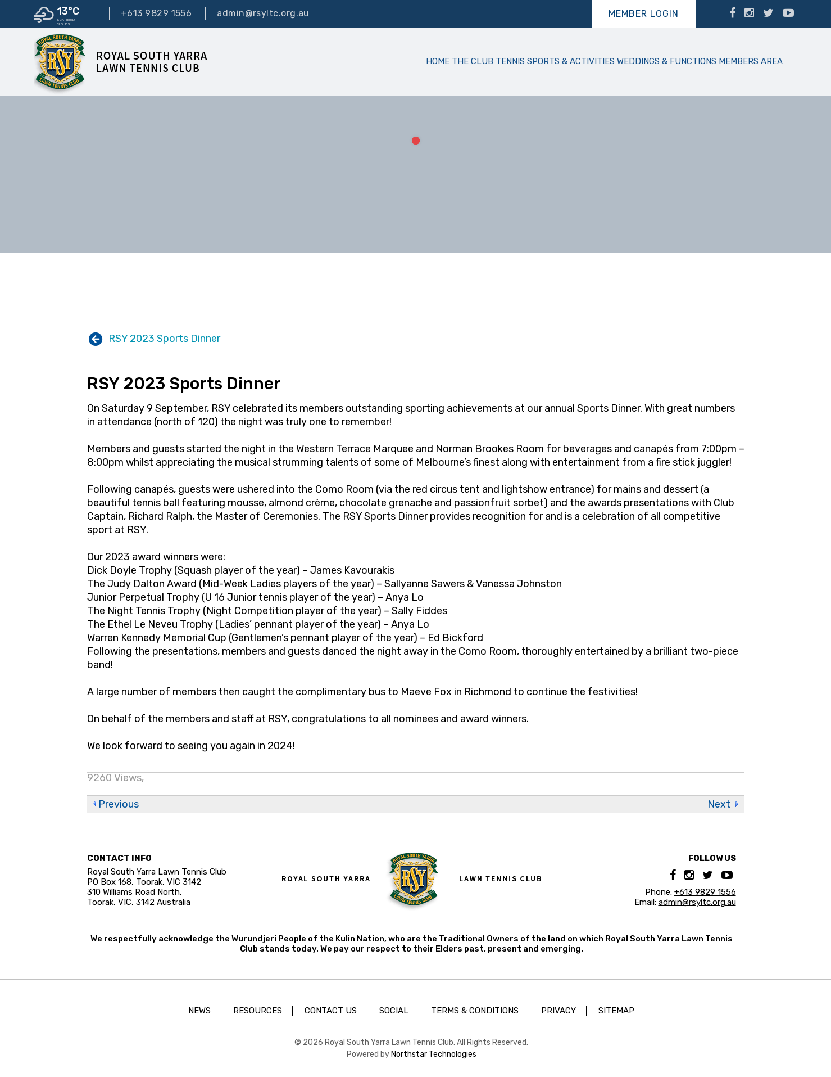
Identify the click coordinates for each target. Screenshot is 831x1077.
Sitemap (616, 1011)
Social (393, 1011)
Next (718, 804)
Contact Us (331, 1011)
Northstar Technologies (433, 1054)
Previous (118, 804)
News (199, 1011)
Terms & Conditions (475, 1011)
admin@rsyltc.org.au (263, 13)
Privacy (558, 1011)
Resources (257, 1011)
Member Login (644, 13)
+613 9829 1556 (156, 13)
